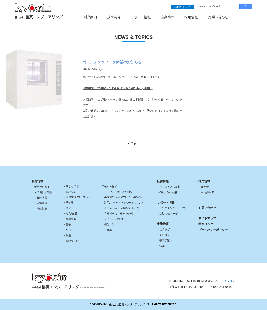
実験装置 (42, 203)
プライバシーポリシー (213, 229)
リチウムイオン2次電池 (118, 191)
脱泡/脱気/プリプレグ (78, 197)
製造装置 (42, 197)
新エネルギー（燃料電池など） (122, 208)
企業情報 (167, 17)
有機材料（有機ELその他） (120, 213)
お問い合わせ (218, 17)
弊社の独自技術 (168, 192)
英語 (188, 6)
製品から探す (42, 186)
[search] (216, 6)
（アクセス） (226, 281)
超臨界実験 (72, 240)
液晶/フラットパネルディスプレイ (124, 202)
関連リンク (205, 224)
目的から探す (71, 186)
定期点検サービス (169, 213)
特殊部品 (42, 208)
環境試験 (71, 191)
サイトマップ (207, 218)
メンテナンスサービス (172, 208)
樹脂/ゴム (109, 224)
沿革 (162, 245)
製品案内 (90, 17)
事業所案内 (165, 240)
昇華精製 (71, 218)
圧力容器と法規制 (169, 186)
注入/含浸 (71, 213)
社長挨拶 (164, 229)
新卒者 (205, 186)
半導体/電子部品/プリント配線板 (123, 197)
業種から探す (109, 186)
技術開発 (114, 17)
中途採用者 (207, 192)
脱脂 (68, 235)
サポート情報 (141, 17)
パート (205, 197)
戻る (133, 143)
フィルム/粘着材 (113, 218)
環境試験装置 (44, 192)
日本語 (178, 6)
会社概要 (164, 234)
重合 (68, 224)
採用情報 (191, 17)
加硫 (68, 229)
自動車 (108, 229)
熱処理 (70, 202)
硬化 (68, 208)
